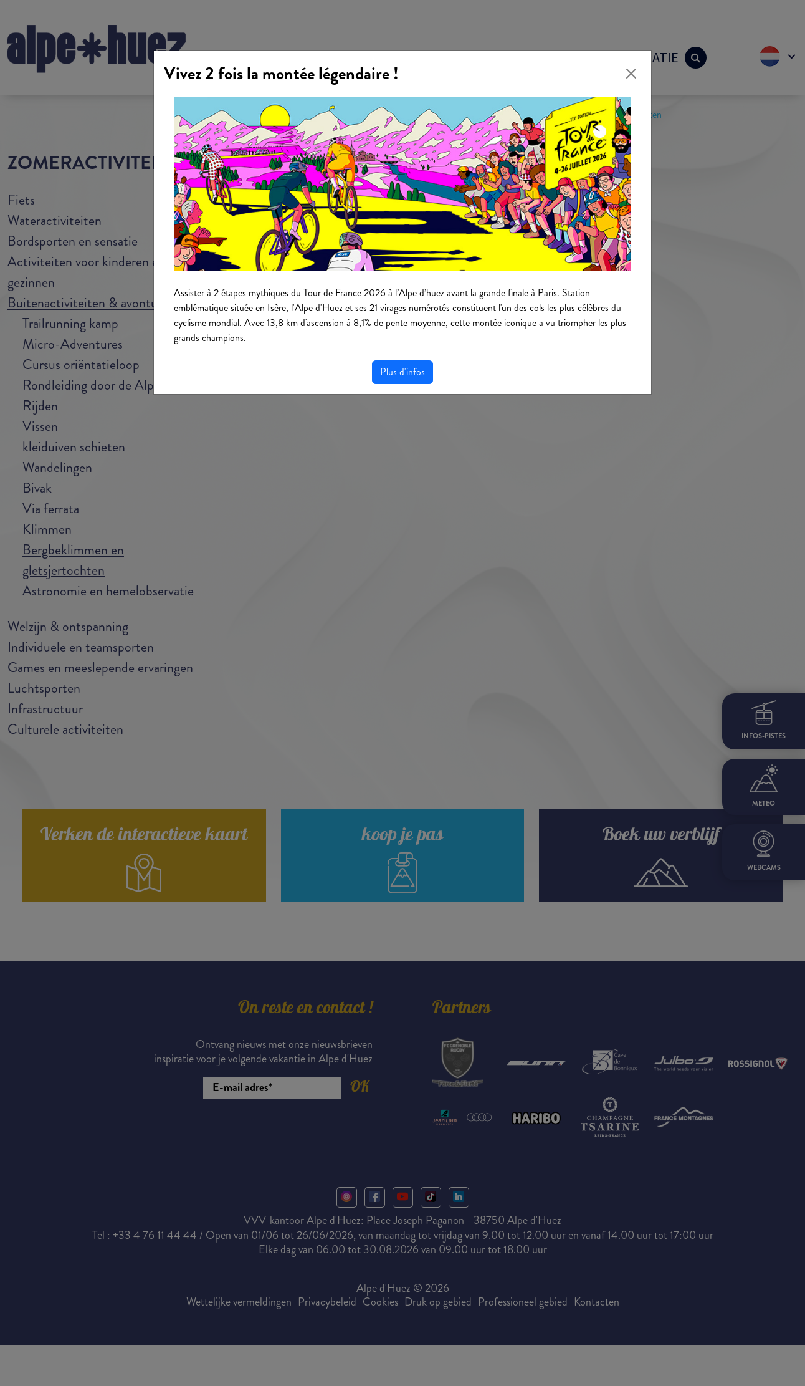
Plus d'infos (402, 372)
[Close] (631, 74)
